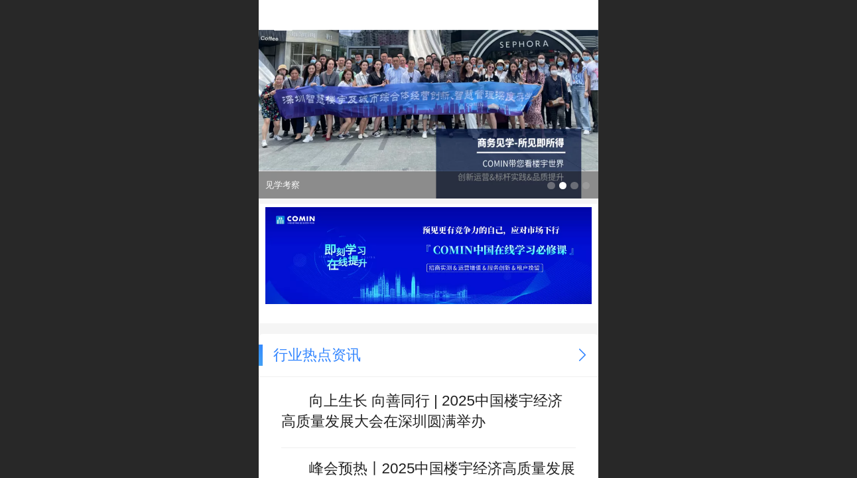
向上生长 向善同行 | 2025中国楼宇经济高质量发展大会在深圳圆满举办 (421, 410)
